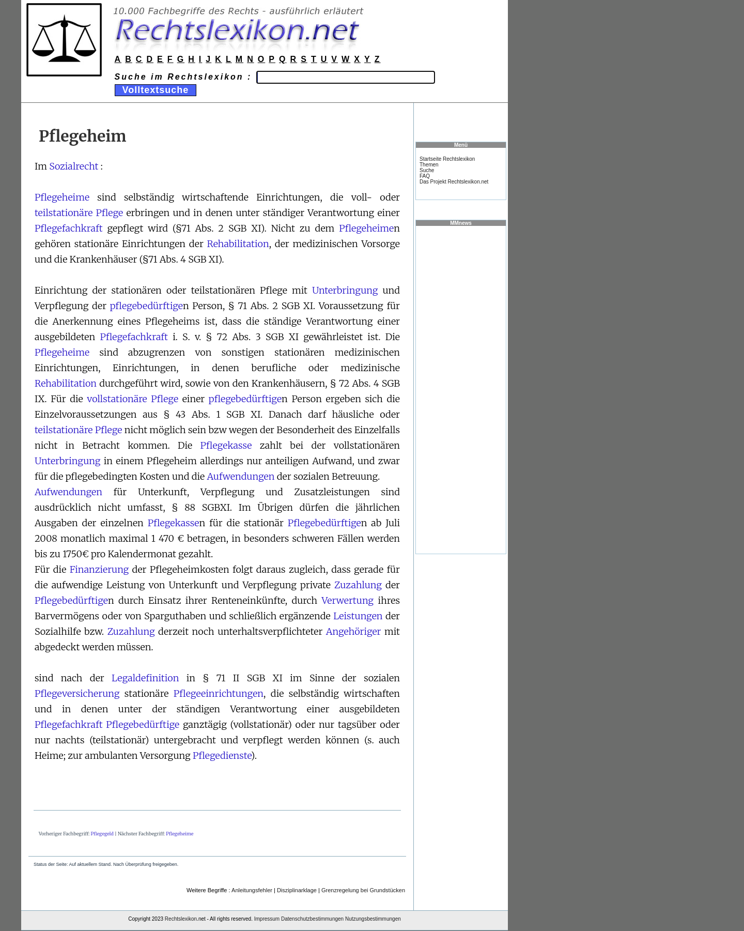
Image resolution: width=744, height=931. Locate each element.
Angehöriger (353, 631)
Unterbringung (345, 290)
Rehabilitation (238, 244)
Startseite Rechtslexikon (447, 159)
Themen (429, 164)
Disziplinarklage (297, 890)
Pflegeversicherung (77, 693)
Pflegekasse (226, 445)
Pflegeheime (62, 197)
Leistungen (357, 616)
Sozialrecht (73, 166)
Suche (427, 170)
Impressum (267, 919)
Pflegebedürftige (324, 523)
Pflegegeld (102, 833)
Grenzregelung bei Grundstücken (363, 890)
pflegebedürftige (146, 306)
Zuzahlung (358, 585)
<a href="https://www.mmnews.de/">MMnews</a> (461, 389)
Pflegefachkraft (69, 228)
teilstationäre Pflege (79, 213)
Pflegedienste (222, 755)
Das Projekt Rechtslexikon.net (454, 182)
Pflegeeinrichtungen (219, 693)
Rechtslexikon (181, 919)
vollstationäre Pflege (132, 399)
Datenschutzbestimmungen (312, 919)
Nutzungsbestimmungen (373, 919)
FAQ (425, 176)
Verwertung (348, 600)
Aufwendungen (240, 476)
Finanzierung (99, 569)
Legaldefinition (145, 678)
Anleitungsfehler (251, 890)
